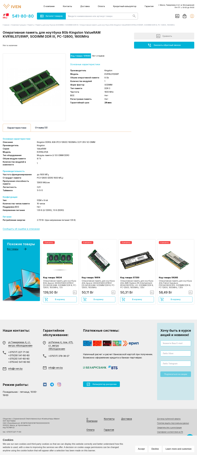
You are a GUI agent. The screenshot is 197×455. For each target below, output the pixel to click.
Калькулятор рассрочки (101, 384)
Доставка (85, 6)
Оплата (101, 6)
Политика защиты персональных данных (173, 423)
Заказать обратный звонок (164, 45)
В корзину (54, 299)
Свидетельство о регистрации (169, 427)
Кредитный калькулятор (124, 6)
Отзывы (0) (41, 127)
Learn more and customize (179, 449)
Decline (155, 449)
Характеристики (16, 127)
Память (30, 25)
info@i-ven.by (15, 368)
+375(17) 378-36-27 (58, 356)
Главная (6, 25)
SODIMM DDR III (71, 25)
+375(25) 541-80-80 (18, 358)
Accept (141, 449)
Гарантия (149, 6)
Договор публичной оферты (169, 419)
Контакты (67, 6)
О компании (49, 6)
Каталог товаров (51, 16)
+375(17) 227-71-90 (18, 352)
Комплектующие (18, 25)
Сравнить (164, 36)
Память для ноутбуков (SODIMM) (50, 25)
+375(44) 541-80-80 (19, 362)
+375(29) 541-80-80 (19, 355)
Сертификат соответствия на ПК (170, 432)
